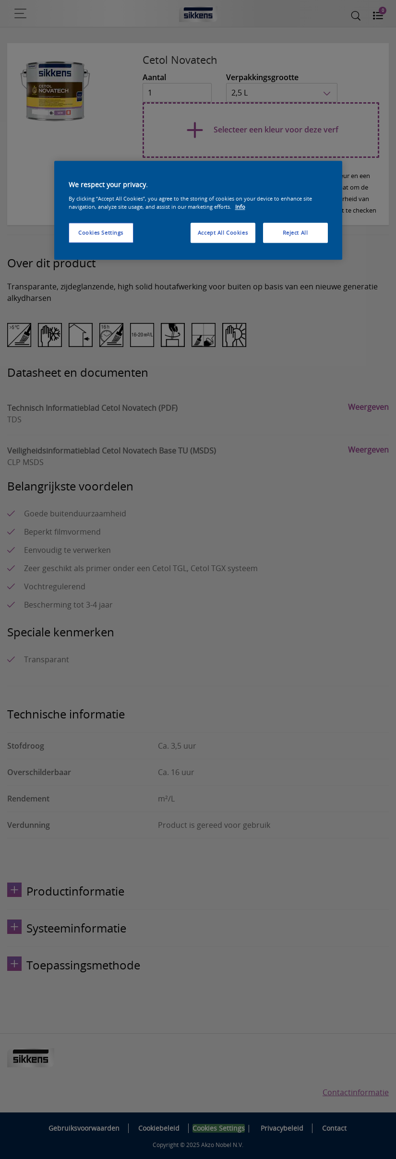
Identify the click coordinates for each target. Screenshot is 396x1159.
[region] (198, 210)
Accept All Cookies (223, 232)
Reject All (295, 232)
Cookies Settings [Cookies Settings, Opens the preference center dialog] (100, 232)
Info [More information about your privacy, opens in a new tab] (240, 206)
